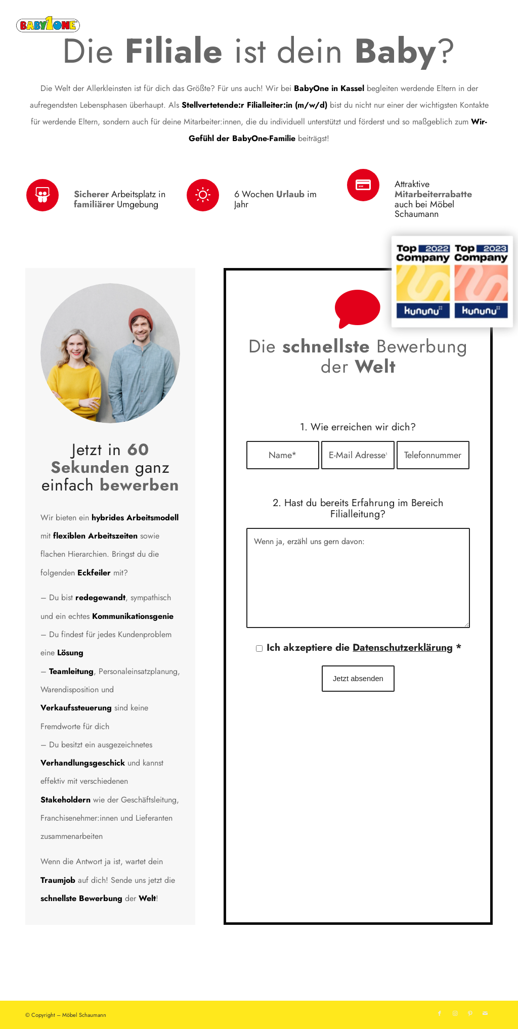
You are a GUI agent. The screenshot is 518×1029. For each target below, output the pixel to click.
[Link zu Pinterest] (470, 1013)
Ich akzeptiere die (364, 647)
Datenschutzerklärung (403, 647)
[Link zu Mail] (485, 1013)
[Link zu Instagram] (454, 1013)
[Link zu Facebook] (439, 1013)
